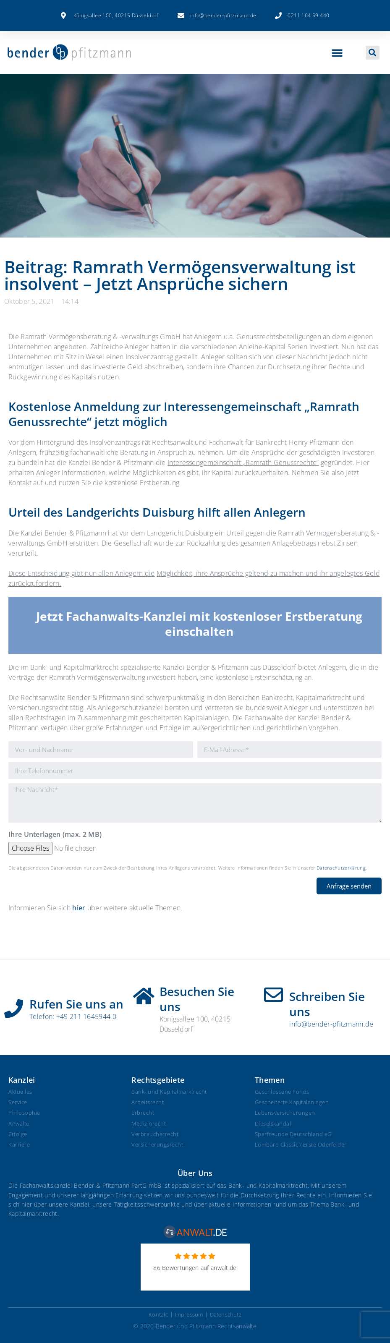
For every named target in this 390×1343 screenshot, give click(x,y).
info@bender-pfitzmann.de (331, 1024)
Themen (270, 1080)
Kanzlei (21, 1080)
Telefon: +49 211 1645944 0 (72, 1016)
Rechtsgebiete (157, 1080)
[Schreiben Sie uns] (273, 994)
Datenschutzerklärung (341, 868)
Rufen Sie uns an (76, 1004)
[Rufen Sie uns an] (13, 1005)
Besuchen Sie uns (197, 998)
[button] (337, 52)
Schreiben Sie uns (327, 1003)
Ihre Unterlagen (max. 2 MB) (55, 835)
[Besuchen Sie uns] (143, 993)
